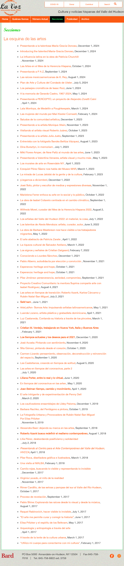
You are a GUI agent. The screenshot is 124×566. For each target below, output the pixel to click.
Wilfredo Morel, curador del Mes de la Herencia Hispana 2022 (56, 209)
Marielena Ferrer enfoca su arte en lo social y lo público (52, 194)
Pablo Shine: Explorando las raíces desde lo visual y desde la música (60, 502)
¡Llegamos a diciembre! (33, 179)
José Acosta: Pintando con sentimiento (42, 342)
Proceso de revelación (33, 496)
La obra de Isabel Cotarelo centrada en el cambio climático (54, 200)
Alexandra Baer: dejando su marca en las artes (47, 428)
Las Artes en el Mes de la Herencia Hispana (45, 66)
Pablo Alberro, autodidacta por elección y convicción (51, 261)
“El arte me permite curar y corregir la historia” (47, 517)
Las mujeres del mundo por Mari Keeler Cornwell (48, 113)
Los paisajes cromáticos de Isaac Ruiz (42, 88)
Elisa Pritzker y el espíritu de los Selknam (43, 522)
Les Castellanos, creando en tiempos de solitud (47, 363)
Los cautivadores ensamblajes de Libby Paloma (48, 403)
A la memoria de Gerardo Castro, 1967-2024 (45, 93)
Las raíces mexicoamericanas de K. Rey (43, 77)
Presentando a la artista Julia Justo (40, 135)
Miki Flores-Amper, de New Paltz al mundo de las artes (51, 152)
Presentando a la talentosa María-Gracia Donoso (48, 45)
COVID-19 (54, 4)
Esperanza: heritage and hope (37, 266)
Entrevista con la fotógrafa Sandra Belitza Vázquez (49, 141)
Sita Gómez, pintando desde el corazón (43, 348)
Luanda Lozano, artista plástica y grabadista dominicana (53, 312)
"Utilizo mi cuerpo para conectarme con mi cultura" (50, 543)
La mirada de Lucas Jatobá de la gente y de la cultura (51, 174)
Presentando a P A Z (32, 71)
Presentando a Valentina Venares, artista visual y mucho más (56, 157)
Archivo (85, 19)
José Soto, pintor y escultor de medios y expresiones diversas (55, 185)
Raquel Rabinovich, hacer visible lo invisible (45, 511)
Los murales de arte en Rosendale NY (42, 163)
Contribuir (89, 4)
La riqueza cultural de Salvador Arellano (43, 244)
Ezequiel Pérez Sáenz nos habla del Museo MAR (48, 168)
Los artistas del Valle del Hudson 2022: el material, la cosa (54, 218)
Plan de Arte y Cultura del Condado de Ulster (46, 82)
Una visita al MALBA (32, 463)
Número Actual (40, 19)
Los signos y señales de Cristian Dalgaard (44, 250)
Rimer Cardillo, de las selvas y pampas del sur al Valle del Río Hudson (60, 487)
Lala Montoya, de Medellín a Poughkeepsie (45, 108)
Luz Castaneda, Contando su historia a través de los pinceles (55, 318)
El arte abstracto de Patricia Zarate (40, 239)
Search (107, 4)
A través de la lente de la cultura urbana (43, 537)
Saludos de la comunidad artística (40, 119)
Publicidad (72, 19)
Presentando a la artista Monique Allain (43, 124)
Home (5, 19)
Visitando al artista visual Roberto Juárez (43, 130)
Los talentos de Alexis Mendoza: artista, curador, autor (51, 224)
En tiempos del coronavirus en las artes (43, 383)
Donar (71, 4)
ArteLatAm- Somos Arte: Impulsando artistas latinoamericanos (56, 307)
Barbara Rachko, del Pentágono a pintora (44, 409)
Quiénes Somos (20, 19)
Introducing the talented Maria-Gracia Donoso (46, 51)
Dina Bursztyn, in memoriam (37, 146)
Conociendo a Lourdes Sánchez (38, 255)
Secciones (57, 19)
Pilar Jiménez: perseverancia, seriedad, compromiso (50, 277)
